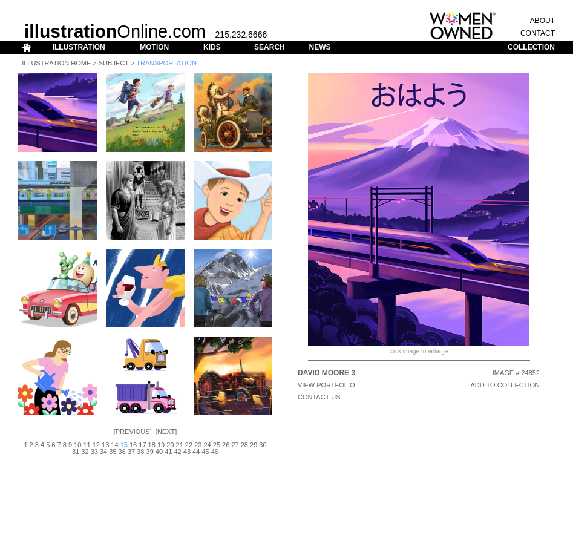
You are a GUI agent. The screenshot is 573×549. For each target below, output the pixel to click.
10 (77, 445)
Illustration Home (56, 63)
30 (262, 445)
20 (170, 445)
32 (84, 451)
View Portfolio (326, 385)
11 (86, 445)
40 (159, 451)
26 (225, 445)
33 (94, 451)
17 (142, 445)
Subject (114, 63)
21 (179, 445)
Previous (133, 431)
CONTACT (537, 33)
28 (244, 445)
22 (188, 445)
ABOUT (542, 20)
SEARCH (269, 47)
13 (105, 445)
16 (133, 445)
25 (216, 445)
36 (122, 451)
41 (168, 451)
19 (161, 445)
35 (112, 451)
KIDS (212, 47)
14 (114, 445)
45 (205, 451)
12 (96, 445)
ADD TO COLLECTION (505, 385)
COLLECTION (531, 47)
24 (207, 445)
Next (166, 431)
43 (187, 451)
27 (234, 445)
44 (196, 451)
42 (177, 451)
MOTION (154, 47)
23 (197, 445)
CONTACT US (319, 397)
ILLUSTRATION (79, 47)
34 (103, 451)
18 (152, 445)
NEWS (319, 47)
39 (150, 451)
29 (253, 445)
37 (131, 451)
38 (140, 451)
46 (214, 451)
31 (75, 451)
